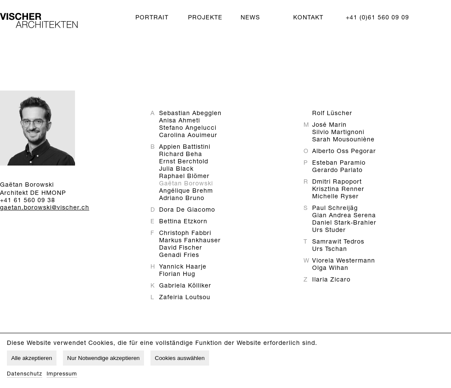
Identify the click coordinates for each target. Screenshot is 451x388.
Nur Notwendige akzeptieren (103, 358)
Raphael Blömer (184, 177)
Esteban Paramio (339, 163)
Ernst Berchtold (183, 162)
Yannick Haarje (183, 267)
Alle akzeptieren (31, 358)
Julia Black (176, 169)
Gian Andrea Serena (344, 216)
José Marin (329, 125)
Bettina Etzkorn (183, 222)
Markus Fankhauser (190, 241)
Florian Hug (177, 275)
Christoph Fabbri (185, 234)
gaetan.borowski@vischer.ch (44, 208)
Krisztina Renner (338, 190)
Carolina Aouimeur (188, 136)
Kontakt (308, 18)
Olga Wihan (330, 269)
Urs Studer (329, 231)
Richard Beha (180, 155)
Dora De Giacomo (187, 210)
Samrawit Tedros (338, 242)
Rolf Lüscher (332, 114)
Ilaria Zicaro (331, 280)
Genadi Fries (179, 256)
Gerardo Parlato (337, 171)
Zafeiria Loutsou (184, 298)
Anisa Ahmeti (179, 121)
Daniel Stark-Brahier (344, 223)
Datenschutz (24, 374)
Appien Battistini (184, 147)
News (250, 18)
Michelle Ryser (335, 197)
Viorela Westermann (343, 261)
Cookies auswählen (180, 358)
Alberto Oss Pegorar (344, 152)
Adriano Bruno (181, 199)
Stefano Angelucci (187, 128)
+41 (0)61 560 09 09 (377, 18)
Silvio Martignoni (338, 133)
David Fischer (180, 248)
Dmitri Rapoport (337, 182)
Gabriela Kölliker (185, 286)
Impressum (62, 374)
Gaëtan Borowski (186, 184)
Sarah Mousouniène (343, 140)
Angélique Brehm (186, 191)
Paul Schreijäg (335, 209)
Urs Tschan (329, 250)
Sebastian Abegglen (190, 114)
